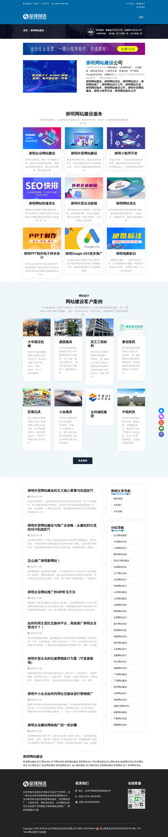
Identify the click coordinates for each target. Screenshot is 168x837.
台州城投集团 (99, 414)
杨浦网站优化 (127, 761)
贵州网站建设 (120, 687)
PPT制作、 (135, 71)
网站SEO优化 (97, 71)
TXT (139, 828)
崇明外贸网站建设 (84, 153)
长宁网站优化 (58, 761)
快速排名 (123, 71)
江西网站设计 (120, 649)
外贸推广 (118, 505)
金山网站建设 (79, 765)
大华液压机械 (36, 344)
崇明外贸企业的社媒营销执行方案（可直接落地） (60, 660)
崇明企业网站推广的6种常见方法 (51, 592)
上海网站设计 (120, 548)
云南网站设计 (120, 693)
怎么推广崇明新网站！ (44, 561)
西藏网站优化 (120, 724)
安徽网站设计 (120, 655)
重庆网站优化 (120, 554)
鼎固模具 (65, 342)
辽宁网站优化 (120, 573)
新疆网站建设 (120, 712)
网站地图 (32, 832)
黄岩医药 (128, 342)
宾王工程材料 (99, 344)
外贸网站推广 (126, 67)
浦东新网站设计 (64, 765)
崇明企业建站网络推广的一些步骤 (52, 725)
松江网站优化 (93, 765)
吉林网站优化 (120, 567)
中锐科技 (128, 412)
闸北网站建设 (99, 761)
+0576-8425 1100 (60, 4)
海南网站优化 (120, 699)
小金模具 (65, 412)
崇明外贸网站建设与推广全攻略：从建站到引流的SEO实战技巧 (62, 527)
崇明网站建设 (37, 30)
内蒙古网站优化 (121, 706)
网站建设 (112, 67)
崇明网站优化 (126, 203)
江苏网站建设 (120, 598)
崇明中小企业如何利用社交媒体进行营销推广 (60, 694)
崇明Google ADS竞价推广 (84, 253)
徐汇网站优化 (44, 761)
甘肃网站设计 (120, 617)
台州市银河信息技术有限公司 (62, 828)
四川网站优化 (120, 623)
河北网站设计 (120, 579)
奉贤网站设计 (121, 765)
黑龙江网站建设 (121, 560)
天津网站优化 (120, 541)
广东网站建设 (120, 674)
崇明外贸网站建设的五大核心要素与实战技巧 (60, 490)
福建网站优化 (120, 668)
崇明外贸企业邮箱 (84, 203)
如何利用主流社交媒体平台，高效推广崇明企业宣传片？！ (62, 625)
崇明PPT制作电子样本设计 (42, 255)
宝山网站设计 (35, 765)
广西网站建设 (120, 680)
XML (134, 828)
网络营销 (118, 498)
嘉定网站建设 (49, 765)
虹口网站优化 (113, 761)
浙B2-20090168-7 (86, 828)
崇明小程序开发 (125, 153)
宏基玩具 (34, 412)
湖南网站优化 (120, 636)
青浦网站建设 (107, 765)
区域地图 (41, 832)
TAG (25, 832)
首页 (141, 17)
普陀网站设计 (86, 761)
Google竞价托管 (94, 74)
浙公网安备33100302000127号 (115, 828)
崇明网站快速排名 (42, 203)
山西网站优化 (120, 605)
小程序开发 (111, 71)
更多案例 (82, 460)
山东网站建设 (120, 592)
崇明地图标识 (126, 253)
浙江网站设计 (120, 661)
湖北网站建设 (120, 642)
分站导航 (118, 511)
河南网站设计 (120, 586)
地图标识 (108, 74)
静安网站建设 (72, 761)
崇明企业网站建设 (42, 153)
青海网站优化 (120, 630)
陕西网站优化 (120, 611)
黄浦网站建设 (30, 761)
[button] (73, 80)
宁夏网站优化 (120, 718)
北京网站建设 (120, 535)
